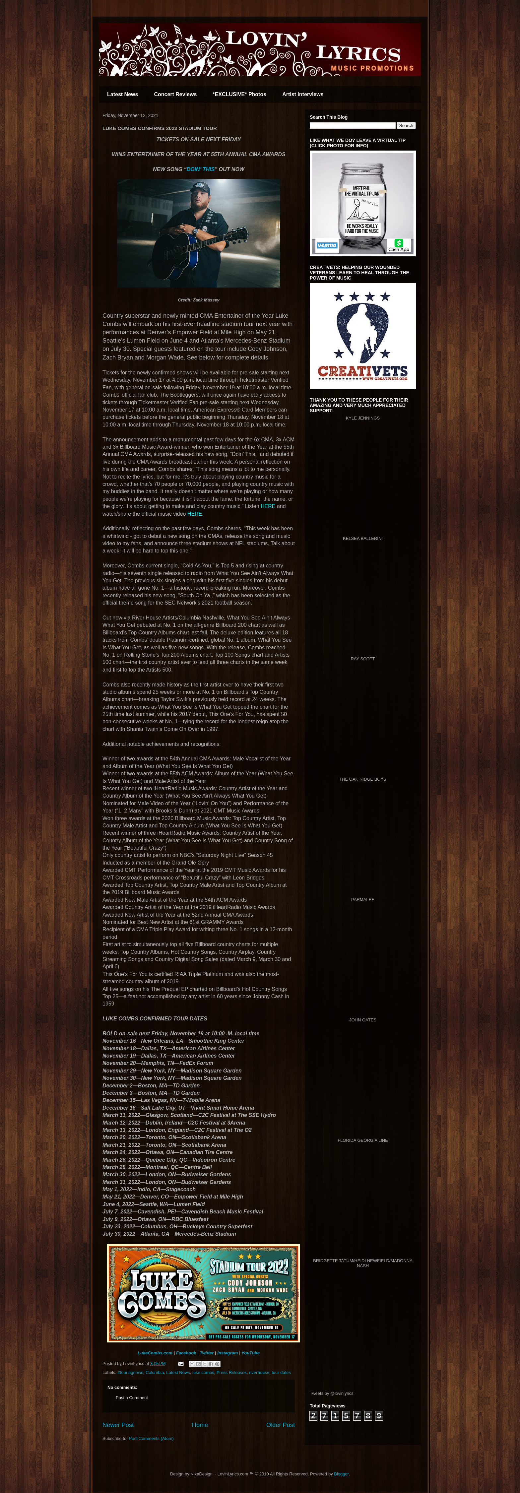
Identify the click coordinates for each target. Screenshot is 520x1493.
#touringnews (130, 1372)
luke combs (203, 1372)
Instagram (227, 1352)
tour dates (281, 1372)
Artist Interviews (302, 94)
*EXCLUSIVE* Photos (239, 94)
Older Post (280, 1425)
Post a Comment (132, 1397)
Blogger (341, 1473)
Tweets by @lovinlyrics (332, 1393)
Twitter (207, 1352)
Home (200, 1425)
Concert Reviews (175, 94)
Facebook (186, 1352)
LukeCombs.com (155, 1352)
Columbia (155, 1372)
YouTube (250, 1352)
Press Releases (232, 1372)
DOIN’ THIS (200, 169)
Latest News (122, 94)
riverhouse (259, 1372)
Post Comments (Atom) (151, 1438)
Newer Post (118, 1425)
